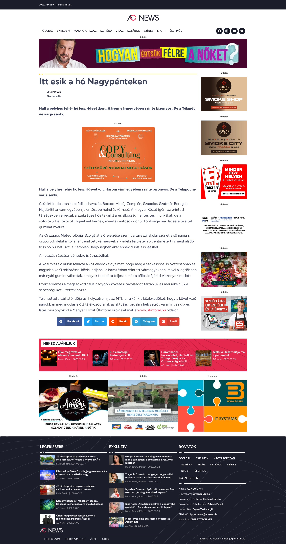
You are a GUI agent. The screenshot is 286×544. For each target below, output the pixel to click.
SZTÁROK (133, 30)
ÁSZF (93, 539)
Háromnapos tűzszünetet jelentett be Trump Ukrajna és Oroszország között (177, 356)
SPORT (161, 30)
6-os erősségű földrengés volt (120, 353)
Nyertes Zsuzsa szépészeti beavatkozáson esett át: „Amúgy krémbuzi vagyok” (150, 491)
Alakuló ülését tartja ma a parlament (229, 353)
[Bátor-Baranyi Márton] (136, 467)
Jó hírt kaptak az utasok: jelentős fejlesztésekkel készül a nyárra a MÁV (78, 458)
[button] (69, 321)
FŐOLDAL (47, 30)
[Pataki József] (65, 359)
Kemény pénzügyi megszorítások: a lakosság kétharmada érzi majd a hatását (79, 502)
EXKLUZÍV (63, 30)
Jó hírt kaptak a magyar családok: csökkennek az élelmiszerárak (75, 488)
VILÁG (120, 30)
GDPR (105, 539)
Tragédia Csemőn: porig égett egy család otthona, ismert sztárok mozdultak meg (149, 476)
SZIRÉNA (106, 30)
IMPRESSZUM (52, 539)
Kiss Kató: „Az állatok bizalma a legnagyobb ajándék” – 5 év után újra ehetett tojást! (150, 505)
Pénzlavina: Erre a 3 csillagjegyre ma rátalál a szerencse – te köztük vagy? (81, 473)
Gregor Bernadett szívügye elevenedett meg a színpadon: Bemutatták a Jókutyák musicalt (149, 459)
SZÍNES (148, 30)
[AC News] (115, 359)
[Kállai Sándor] (62, 464)
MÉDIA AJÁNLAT (75, 539)
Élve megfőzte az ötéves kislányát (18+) (73, 353)
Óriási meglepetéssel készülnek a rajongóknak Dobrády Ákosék (75, 517)
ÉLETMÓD (176, 30)
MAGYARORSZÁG (85, 30)
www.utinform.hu (151, 310)
